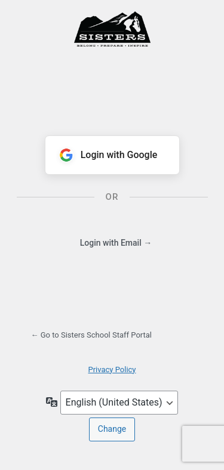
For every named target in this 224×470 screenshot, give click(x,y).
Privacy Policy (112, 369)
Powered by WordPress (112, 49)
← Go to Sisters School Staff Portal (91, 334)
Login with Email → (116, 243)
